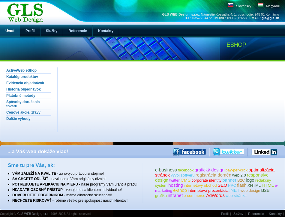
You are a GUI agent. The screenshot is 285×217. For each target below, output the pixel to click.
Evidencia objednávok (25, 83)
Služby (238, 214)
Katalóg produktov (22, 77)
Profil (225, 214)
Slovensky (243, 6)
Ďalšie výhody (18, 119)
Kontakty (275, 214)
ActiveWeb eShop (21, 70)
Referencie (256, 214)
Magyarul (273, 6)
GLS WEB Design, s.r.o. (33, 214)
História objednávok (23, 89)
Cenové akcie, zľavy (23, 112)
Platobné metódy (20, 96)
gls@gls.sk (270, 18)
